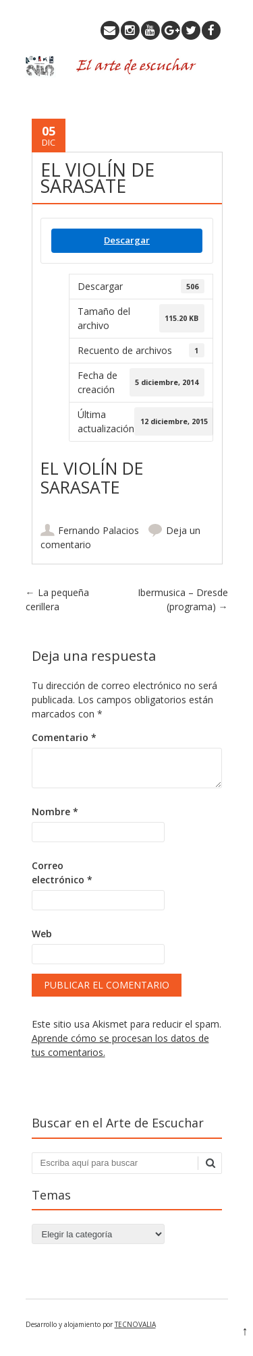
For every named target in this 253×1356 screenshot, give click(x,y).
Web (42, 933)
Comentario (64, 737)
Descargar (127, 240)
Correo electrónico (62, 872)
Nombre (55, 811)
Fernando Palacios (98, 530)
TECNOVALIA (135, 1324)
